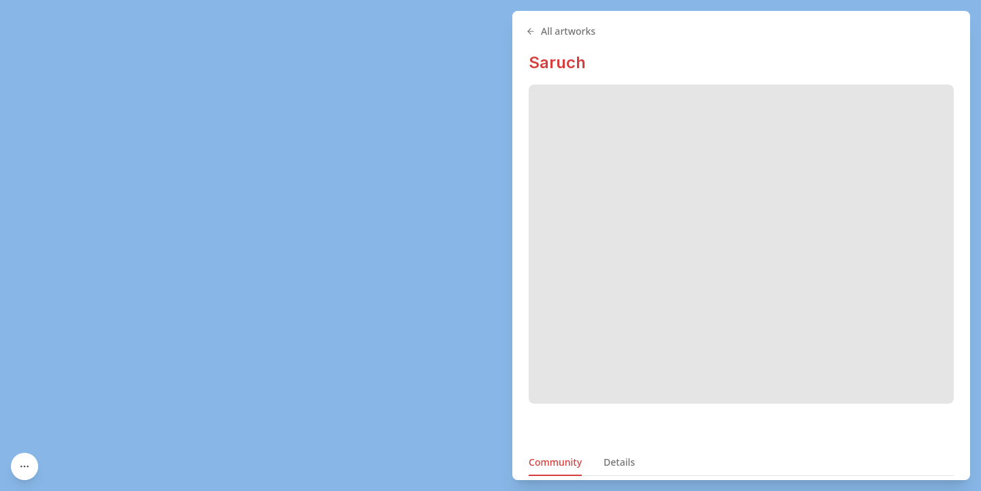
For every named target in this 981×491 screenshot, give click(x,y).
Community (555, 462)
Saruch (557, 62)
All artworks (560, 31)
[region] (490, 245)
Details (619, 462)
